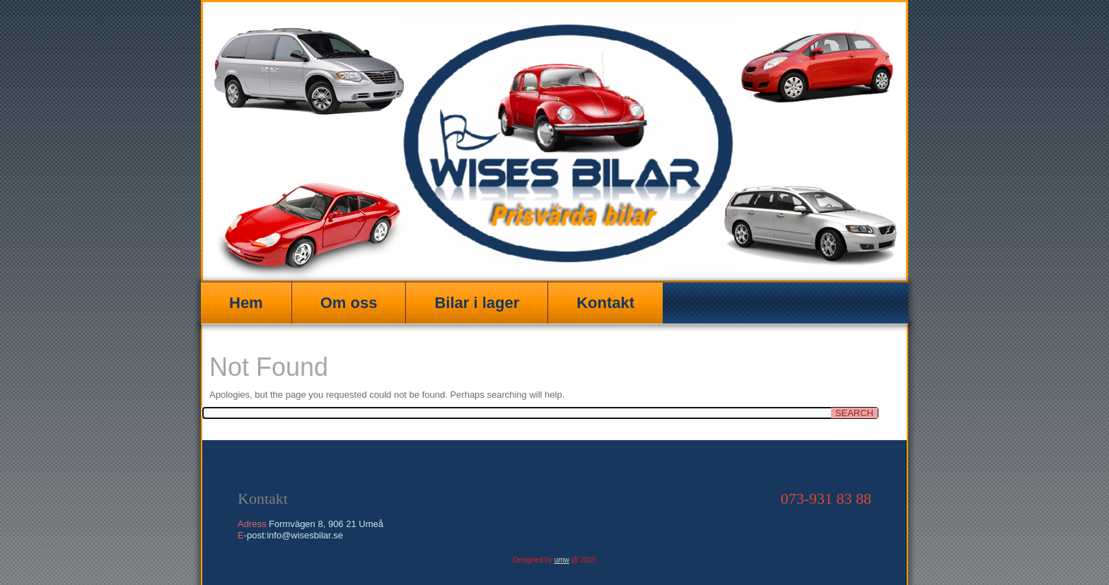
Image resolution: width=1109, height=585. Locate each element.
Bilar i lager (476, 303)
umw (561, 560)
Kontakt (605, 303)
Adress (252, 524)
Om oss (349, 303)
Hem (246, 303)
